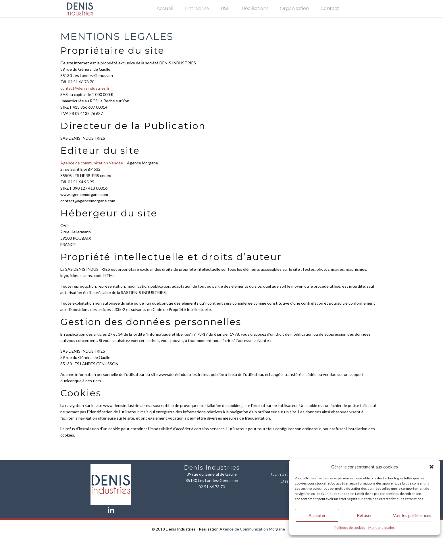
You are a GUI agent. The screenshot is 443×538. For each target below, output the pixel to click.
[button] (431, 467)
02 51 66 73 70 (212, 486)
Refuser (364, 515)
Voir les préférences (412, 515)
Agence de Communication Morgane (252, 529)
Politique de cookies (349, 527)
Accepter (317, 515)
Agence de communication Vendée (91, 162)
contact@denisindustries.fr (84, 88)
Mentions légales (381, 527)
